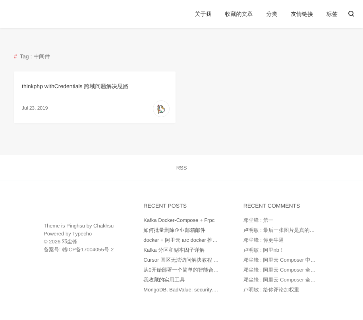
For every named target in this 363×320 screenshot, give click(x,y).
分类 (271, 14)
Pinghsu (75, 226)
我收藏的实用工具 (164, 280)
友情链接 (302, 14)
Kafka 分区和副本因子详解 (174, 250)
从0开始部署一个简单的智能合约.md (185, 270)
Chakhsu (103, 226)
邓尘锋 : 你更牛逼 (263, 240)
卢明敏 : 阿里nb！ (263, 250)
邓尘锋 (69, 242)
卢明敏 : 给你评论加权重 (271, 290)
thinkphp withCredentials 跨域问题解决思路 (75, 86)
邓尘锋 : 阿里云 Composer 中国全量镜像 (289, 260)
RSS (181, 168)
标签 (332, 14)
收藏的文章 (239, 14)
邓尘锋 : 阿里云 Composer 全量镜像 (284, 270)
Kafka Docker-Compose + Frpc (178, 220)
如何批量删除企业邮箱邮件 (174, 230)
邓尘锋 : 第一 (258, 220)
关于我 (203, 14)
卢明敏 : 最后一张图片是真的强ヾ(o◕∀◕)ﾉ (292, 230)
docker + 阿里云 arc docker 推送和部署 (188, 240)
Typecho (82, 234)
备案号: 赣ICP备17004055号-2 (79, 250)
